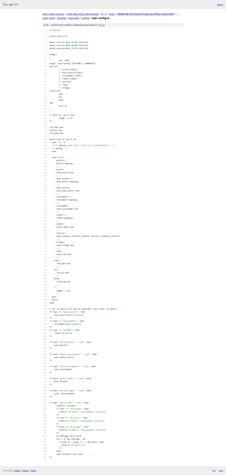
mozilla (61, 18)
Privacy (25, 470)
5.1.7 (104, 14)
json (221, 470)
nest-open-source (53, 14)
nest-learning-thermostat (83, 14)
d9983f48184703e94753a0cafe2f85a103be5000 (145, 14)
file (101, 25)
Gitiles (17, 470)
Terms (33, 470)
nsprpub (73, 18)
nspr (112, 14)
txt (214, 470)
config (85, 18)
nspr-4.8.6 (48, 18)
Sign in (220, 4)
